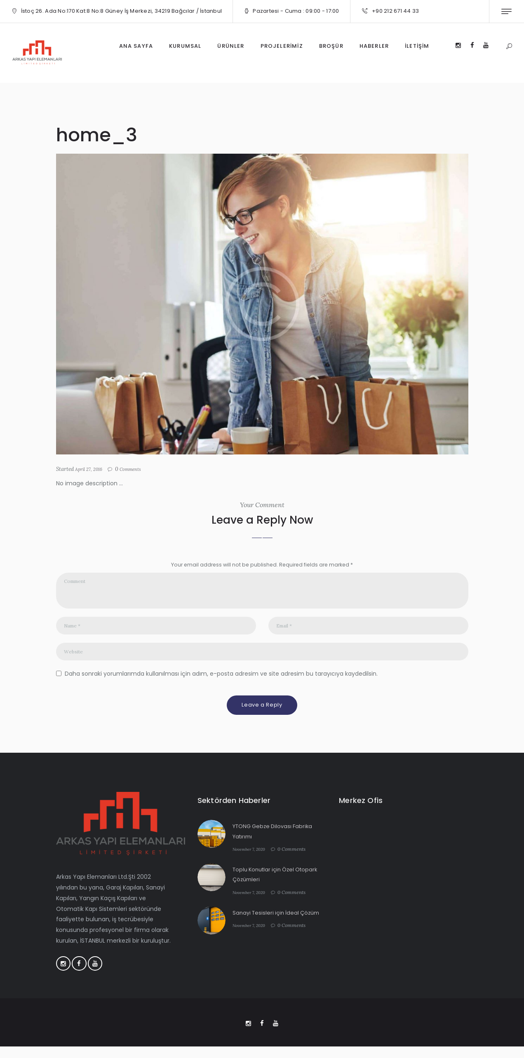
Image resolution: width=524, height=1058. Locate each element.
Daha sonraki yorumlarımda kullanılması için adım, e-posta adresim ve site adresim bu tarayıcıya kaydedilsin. (221, 682)
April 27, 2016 (91, 469)
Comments (136, 469)
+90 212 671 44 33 (395, 11)
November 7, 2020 (252, 857)
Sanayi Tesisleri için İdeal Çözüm (279, 921)
